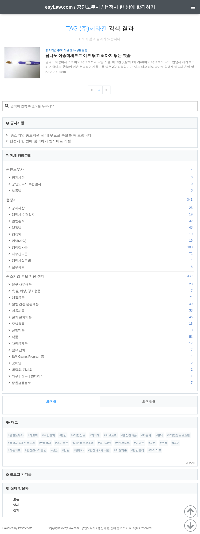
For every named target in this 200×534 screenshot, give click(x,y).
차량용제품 (103, 343)
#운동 (163, 442)
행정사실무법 (103, 260)
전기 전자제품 (103, 317)
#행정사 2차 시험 (99, 450)
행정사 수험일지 (103, 214)
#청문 (152, 442)
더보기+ (190, 463)
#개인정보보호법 (83, 442)
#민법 (63, 435)
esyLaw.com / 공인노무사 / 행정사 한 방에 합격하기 (100, 7)
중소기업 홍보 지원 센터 (100, 276)
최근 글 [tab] (51, 401)
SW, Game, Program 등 (103, 356)
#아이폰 (139, 442)
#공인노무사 (16, 435)
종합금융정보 (103, 383)
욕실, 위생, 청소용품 (103, 291)
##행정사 (45, 442)
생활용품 (103, 297)
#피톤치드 (14, 450)
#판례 (159, 435)
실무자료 (103, 267)
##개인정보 (78, 435)
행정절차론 (103, 247)
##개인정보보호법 (178, 435)
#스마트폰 (61, 442)
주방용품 (103, 324)
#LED (175, 442)
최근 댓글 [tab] (148, 401)
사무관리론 (103, 254)
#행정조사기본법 (35, 450)
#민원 (65, 450)
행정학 (103, 234)
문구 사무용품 (103, 284)
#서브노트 (110, 435)
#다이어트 (154, 450)
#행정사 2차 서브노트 (21, 442)
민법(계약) (103, 241)
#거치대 (95, 435)
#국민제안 (104, 442)
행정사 (100, 200)
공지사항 (103, 177)
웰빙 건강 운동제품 (103, 304)
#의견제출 (120, 450)
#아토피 (33, 435)
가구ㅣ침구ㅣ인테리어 (103, 376)
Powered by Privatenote (17, 528)
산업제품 (103, 330)
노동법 (103, 190)
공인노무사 (100, 169)
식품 (103, 337)
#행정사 (79, 450)
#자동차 (146, 435)
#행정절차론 (129, 435)
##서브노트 (122, 442)
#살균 (54, 450)
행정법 (103, 227)
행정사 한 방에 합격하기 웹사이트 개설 (40, 141)
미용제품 (103, 310)
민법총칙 (103, 221)
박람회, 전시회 (103, 370)
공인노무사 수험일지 (103, 184)
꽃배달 (103, 363)
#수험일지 (48, 435)
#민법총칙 (137, 450)
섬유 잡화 (103, 350)
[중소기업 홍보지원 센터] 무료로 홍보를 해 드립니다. (51, 135)
